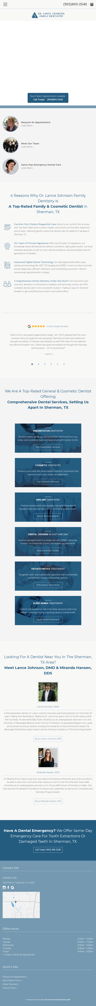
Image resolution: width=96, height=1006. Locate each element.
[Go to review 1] (32, 364)
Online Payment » (11, 984)
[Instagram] (4, 887)
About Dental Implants (48, 516)
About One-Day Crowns (48, 550)
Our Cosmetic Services (48, 481)
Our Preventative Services (48, 447)
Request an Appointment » (15, 977)
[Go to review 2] (38, 364)
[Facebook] (8, 887)
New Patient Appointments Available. (48, 96)
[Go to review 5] (57, 364)
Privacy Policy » (10, 988)
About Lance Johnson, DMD (48, 739)
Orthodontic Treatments (48, 585)
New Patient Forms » (12, 980)
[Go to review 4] (51, 364)
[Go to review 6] (64, 364)
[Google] (12, 887)
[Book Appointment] (91, 4)
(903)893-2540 (75, 4)
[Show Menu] (5, 4)
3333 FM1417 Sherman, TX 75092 (19, 882)
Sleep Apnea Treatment (48, 619)
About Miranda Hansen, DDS (48, 801)
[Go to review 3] (45, 364)
